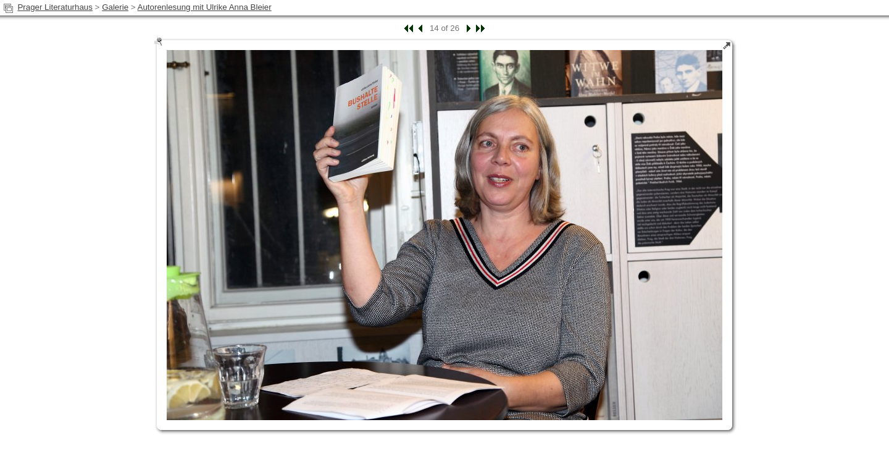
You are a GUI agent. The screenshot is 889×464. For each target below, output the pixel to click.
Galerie (115, 7)
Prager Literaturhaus (55, 7)
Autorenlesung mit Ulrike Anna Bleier (205, 7)
